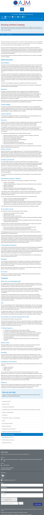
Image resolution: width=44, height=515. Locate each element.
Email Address (4, 487)
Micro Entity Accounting (7, 423)
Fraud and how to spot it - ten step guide (11, 417)
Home (2, 509)
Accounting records (6, 401)
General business (9, 34)
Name (2, 482)
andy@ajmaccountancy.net (27, 14)
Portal (14, 16)
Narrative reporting (6, 426)
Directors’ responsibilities (8, 412)
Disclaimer (34, 509)
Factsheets (3, 34)
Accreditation (12, 509)
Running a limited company (8, 434)
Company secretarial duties (8, 406)
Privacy (39, 509)
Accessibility (28, 509)
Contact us (18, 509)
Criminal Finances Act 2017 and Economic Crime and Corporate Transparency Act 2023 (21, 409)
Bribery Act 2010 (5, 404)
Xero (24, 16)
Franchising (4, 415)
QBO (19, 16)
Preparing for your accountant (8, 428)
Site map (23, 509)
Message (3, 492)
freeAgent (8, 16)
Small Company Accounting (8, 439)
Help (2, 510)
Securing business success (8, 437)
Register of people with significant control (11, 431)
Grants (3, 420)
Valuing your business (7, 442)
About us (6, 509)
